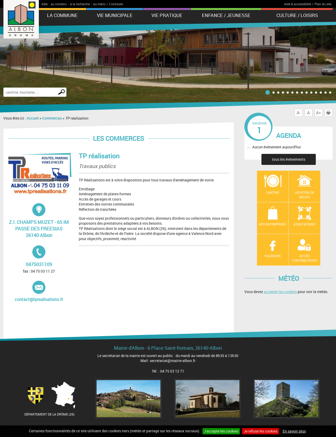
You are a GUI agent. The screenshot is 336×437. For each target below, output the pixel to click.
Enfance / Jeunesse (226, 15)
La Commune (62, 15)
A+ (318, 113)
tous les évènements (288, 159)
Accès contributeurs (304, 258)
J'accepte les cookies (221, 431)
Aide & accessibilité (297, 4)
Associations (304, 224)
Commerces (52, 118)
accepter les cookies (280, 291)
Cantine (272, 192)
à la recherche (80, 4)
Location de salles (304, 194)
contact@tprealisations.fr (39, 291)
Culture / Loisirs (297, 15)
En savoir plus (294, 431)
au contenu (59, 4)
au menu (99, 4)
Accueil (33, 118)
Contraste (116, 4)
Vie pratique (166, 15)
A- (298, 113)
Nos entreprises (272, 224)
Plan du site (322, 4)
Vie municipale (115, 15)
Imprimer (329, 113)
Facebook (273, 256)
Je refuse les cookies (260, 431)
